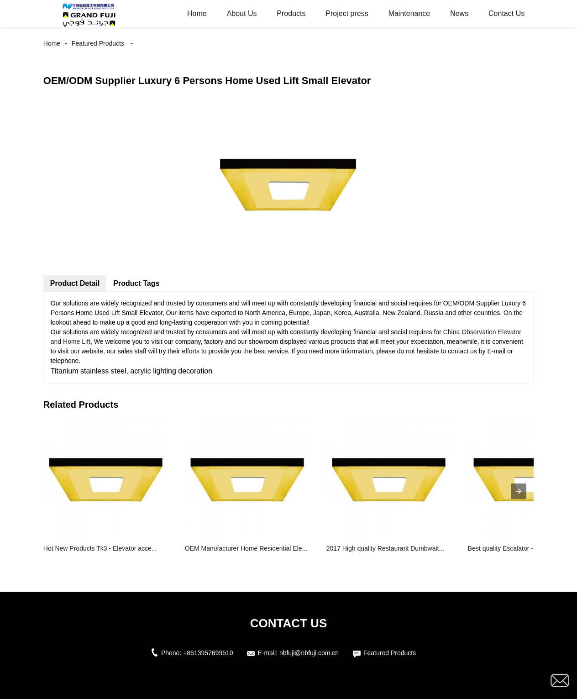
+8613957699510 (208, 653)
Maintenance (409, 13)
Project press (346, 13)
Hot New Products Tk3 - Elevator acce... (100, 548)
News (459, 13)
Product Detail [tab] (75, 283)
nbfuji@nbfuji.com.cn (309, 653)
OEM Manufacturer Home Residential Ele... (246, 548)
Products (291, 13)
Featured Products (98, 43)
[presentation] (518, 491)
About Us (242, 13)
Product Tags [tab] (136, 283)
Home (197, 13)
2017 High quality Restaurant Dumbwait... (385, 548)
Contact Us (506, 13)
